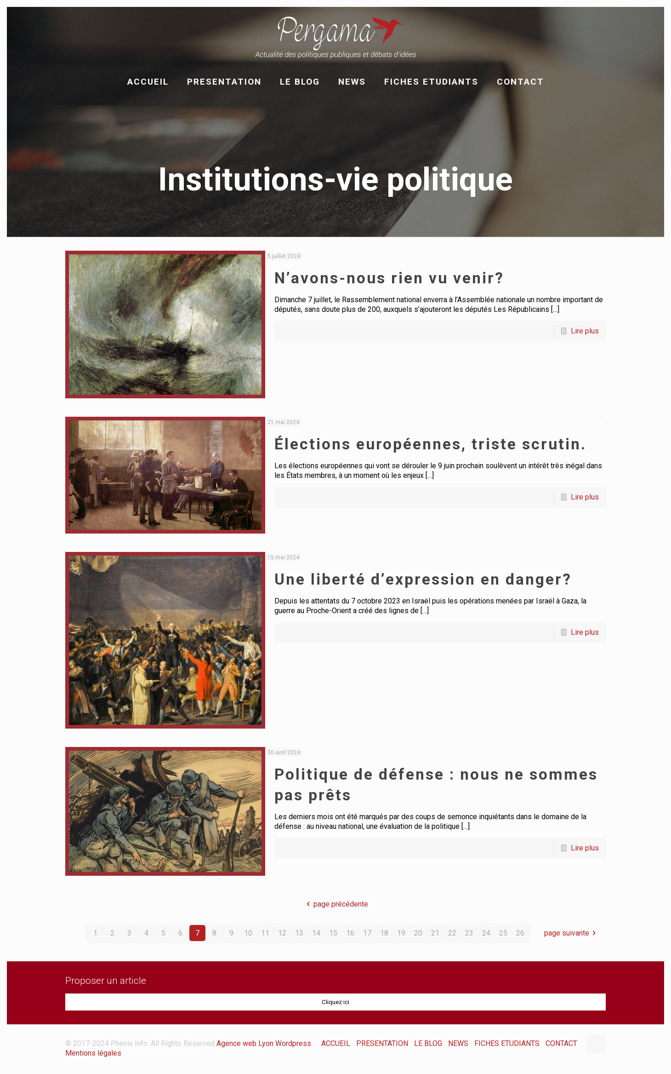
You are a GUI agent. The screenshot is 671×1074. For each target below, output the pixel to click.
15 (333, 933)
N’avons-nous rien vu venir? (389, 278)
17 (367, 933)
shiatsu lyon (178, 1053)
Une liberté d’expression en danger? (423, 579)
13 (299, 933)
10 (248, 933)
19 (401, 933)
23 (469, 933)
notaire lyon (140, 1053)
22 (452, 933)
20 (418, 933)
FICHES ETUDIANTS (507, 1043)
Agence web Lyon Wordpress (263, 1043)
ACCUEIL (335, 1043)
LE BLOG (428, 1043)
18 (384, 933)
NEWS (458, 1043)
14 (316, 933)
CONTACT (561, 1043)
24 (486, 933)
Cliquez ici (335, 1002)
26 (520, 933)
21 (435, 933)
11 (265, 933)
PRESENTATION (382, 1043)
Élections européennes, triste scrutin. (430, 444)
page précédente (335, 904)
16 (350, 933)
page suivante (571, 933)
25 (503, 933)
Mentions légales (93, 1053)
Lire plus (585, 331)
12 (282, 933)
